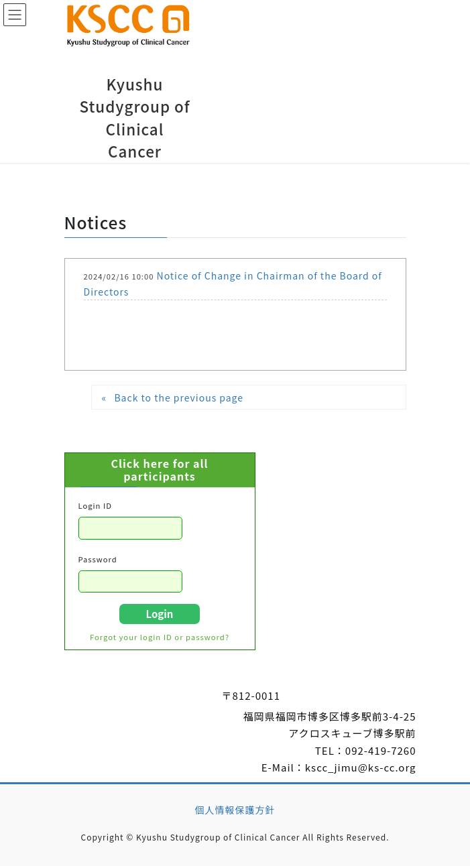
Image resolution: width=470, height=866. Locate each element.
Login (160, 614)
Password (97, 559)
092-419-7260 (380, 750)
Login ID (95, 505)
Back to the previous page (178, 397)
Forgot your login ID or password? (159, 636)
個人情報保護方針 (235, 809)
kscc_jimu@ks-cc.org (360, 767)
